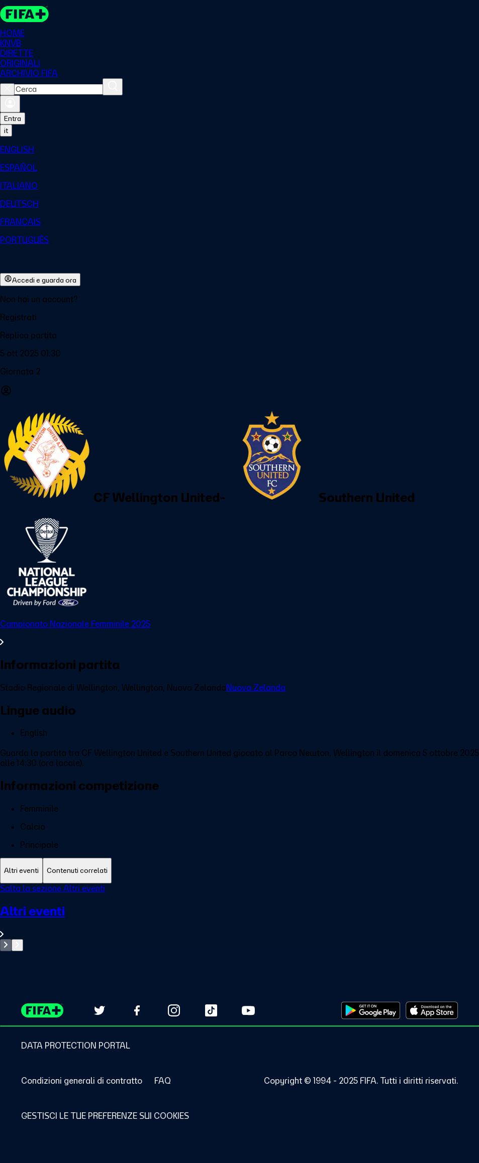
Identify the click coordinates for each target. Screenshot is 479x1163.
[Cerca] (113, 86)
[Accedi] (10, 103)
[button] (239, 317)
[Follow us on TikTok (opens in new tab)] (211, 1010)
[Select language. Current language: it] (6, 130)
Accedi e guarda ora (40, 280)
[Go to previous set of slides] (6, 945)
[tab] (21, 870)
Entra (12, 118)
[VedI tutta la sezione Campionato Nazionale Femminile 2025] (239, 633)
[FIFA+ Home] (24, 14)
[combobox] (59, 89)
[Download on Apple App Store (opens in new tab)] (432, 1010)
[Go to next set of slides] (17, 945)
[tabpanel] (239, 917)
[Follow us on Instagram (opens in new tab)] (174, 1010)
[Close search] (7, 89)
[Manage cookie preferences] (105, 1116)
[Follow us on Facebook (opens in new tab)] (137, 1010)
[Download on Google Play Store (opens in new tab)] (371, 1010)
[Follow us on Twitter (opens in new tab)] (99, 1010)
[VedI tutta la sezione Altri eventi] (239, 921)
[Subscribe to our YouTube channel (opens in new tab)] (248, 1010)
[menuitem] (239, 150)
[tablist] (239, 870)
